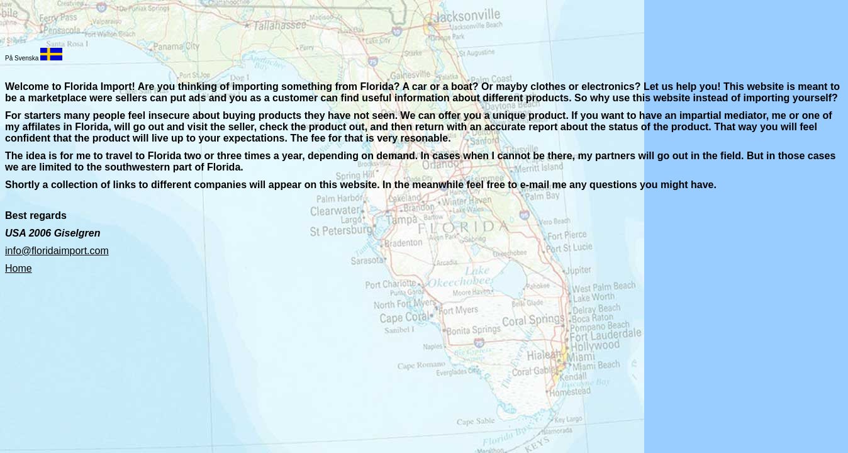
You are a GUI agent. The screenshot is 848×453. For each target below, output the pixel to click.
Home (18, 268)
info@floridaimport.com (57, 250)
